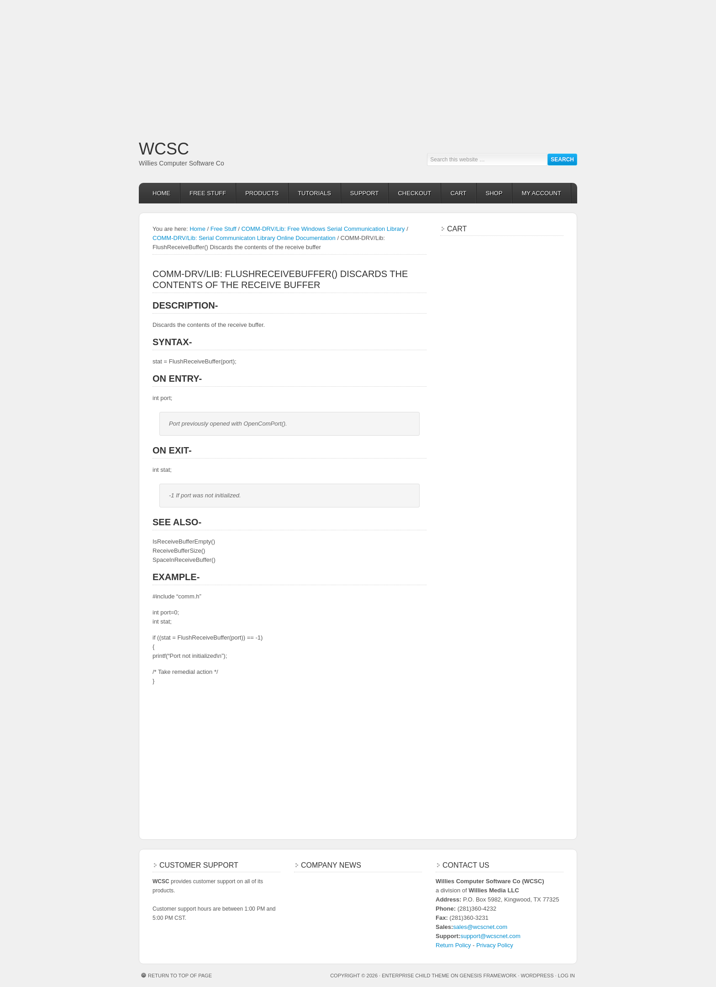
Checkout (414, 193)
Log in (566, 975)
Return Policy (453, 945)
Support (364, 193)
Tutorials (314, 193)
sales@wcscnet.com (480, 926)
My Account (541, 193)
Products (262, 193)
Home (161, 193)
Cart (458, 193)
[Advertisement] (274, 64)
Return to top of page (180, 975)
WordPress (537, 975)
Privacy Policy (494, 945)
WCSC (164, 148)
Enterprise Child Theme (415, 975)
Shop (494, 193)
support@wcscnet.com (490, 936)
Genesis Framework (488, 975)
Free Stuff (208, 193)
